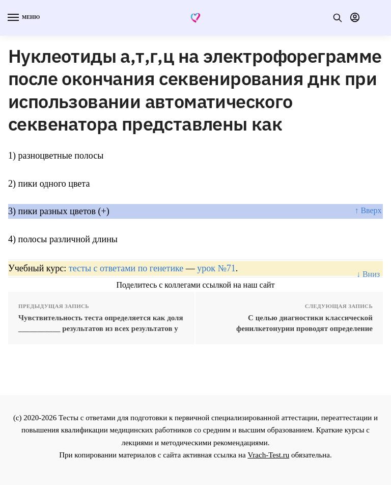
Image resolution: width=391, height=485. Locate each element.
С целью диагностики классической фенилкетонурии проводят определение (304, 323)
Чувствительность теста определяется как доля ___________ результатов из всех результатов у (100, 323)
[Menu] (23, 17)
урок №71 (216, 268)
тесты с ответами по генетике (126, 268)
